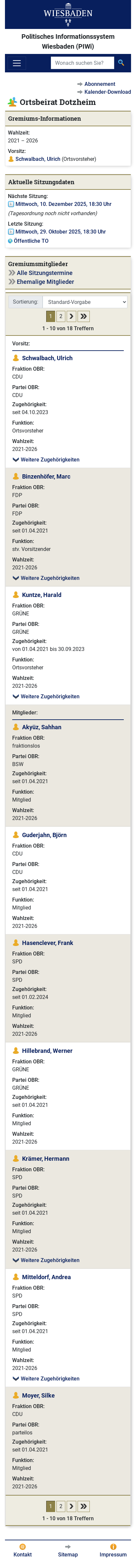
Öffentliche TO (31, 241)
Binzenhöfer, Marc (46, 476)
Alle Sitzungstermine (45, 272)
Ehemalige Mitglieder (45, 281)
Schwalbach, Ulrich (38, 159)
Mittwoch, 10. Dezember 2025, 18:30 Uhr (64, 204)
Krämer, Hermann (45, 1158)
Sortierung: (25, 302)
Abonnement (100, 84)
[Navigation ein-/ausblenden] (17, 63)
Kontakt (23, 1555)
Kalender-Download (108, 92)
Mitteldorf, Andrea (46, 1277)
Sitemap (68, 1555)
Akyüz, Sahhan (41, 727)
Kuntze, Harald (41, 594)
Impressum (113, 1555)
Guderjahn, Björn (44, 835)
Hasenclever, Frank (47, 942)
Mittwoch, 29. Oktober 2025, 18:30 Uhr (61, 232)
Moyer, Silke (38, 1395)
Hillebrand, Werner (47, 1050)
